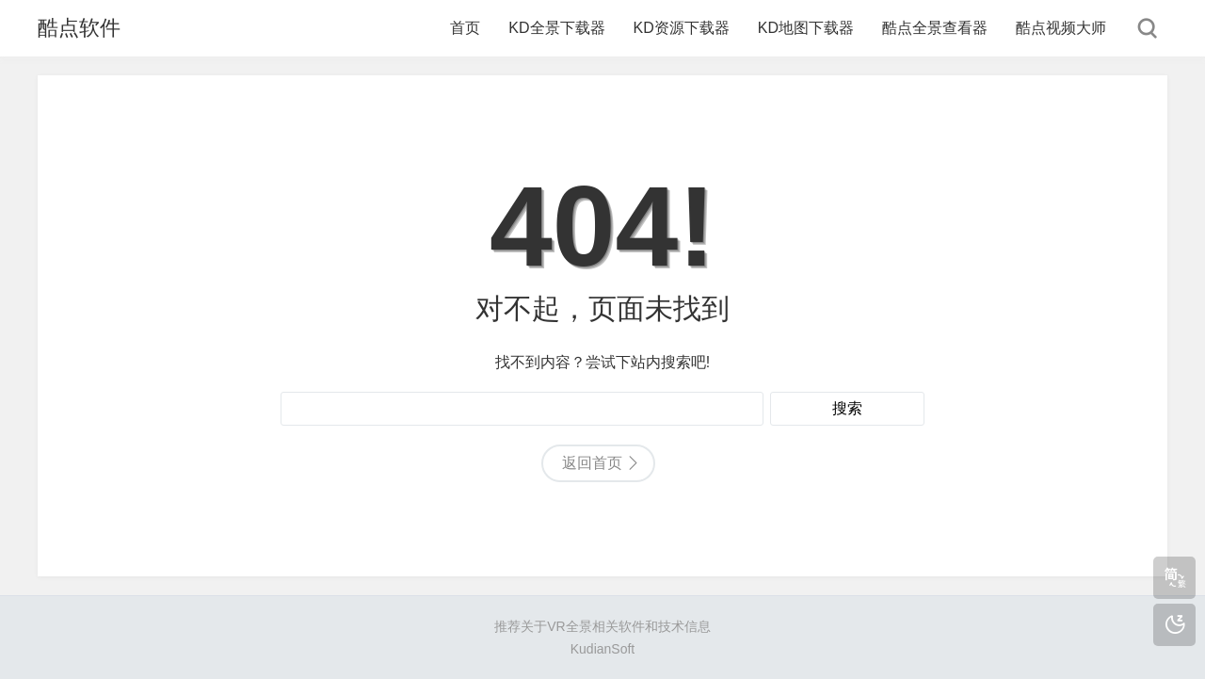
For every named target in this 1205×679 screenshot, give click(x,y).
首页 (465, 28)
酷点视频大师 (1061, 28)
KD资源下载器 (682, 28)
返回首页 (592, 463)
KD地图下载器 (806, 28)
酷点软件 (79, 28)
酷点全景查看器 (935, 28)
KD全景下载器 (556, 28)
